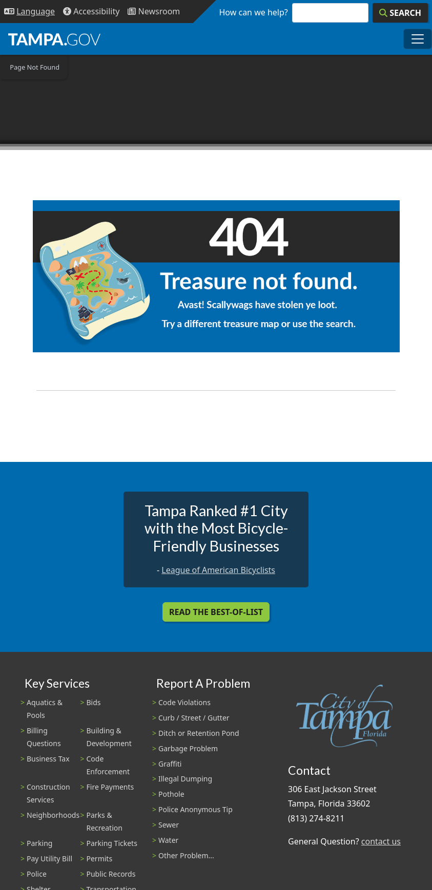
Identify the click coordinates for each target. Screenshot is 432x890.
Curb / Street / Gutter (194, 718)
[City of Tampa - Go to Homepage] (54, 39)
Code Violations (184, 702)
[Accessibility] (91, 11)
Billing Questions (44, 737)
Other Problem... (186, 855)
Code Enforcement (108, 765)
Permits (100, 858)
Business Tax (48, 759)
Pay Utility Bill (49, 858)
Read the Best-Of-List (216, 612)
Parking (39, 843)
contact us (381, 841)
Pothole (171, 794)
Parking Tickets (112, 843)
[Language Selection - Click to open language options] (29, 11)
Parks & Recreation (104, 821)
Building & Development (109, 737)
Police (37, 874)
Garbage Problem (188, 748)
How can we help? (253, 12)
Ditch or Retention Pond (198, 733)
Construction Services (48, 793)
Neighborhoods (53, 815)
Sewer (168, 825)
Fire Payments (110, 787)
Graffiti (169, 764)
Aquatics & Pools (45, 708)
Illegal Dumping (185, 778)
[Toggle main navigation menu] (417, 39)
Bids (94, 702)
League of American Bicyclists (218, 570)
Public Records (111, 874)
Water (168, 840)
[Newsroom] (154, 11)
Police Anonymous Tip (195, 809)
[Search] (400, 13)
